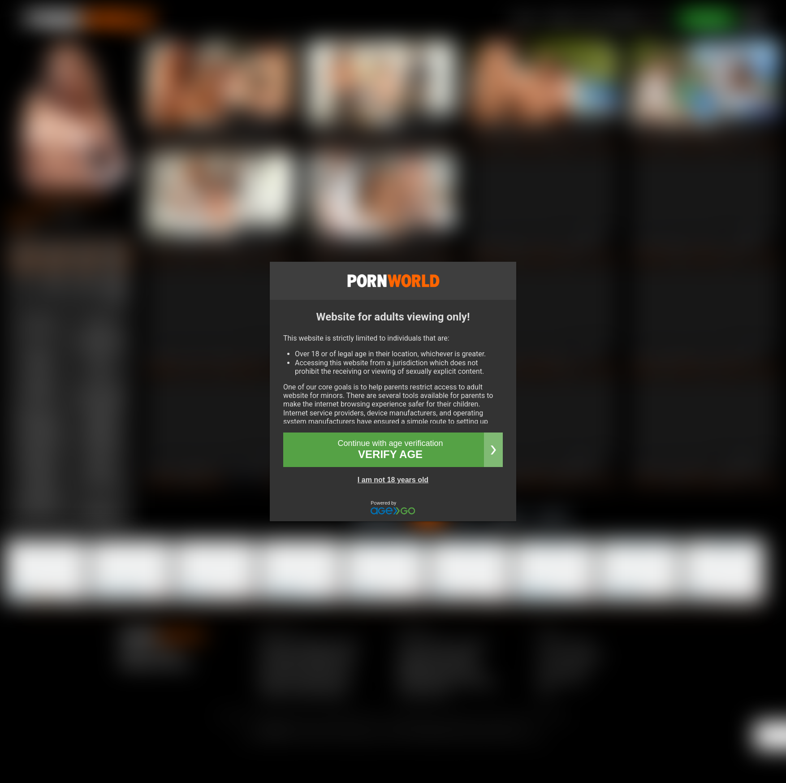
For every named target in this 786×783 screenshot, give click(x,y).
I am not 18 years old (393, 480)
